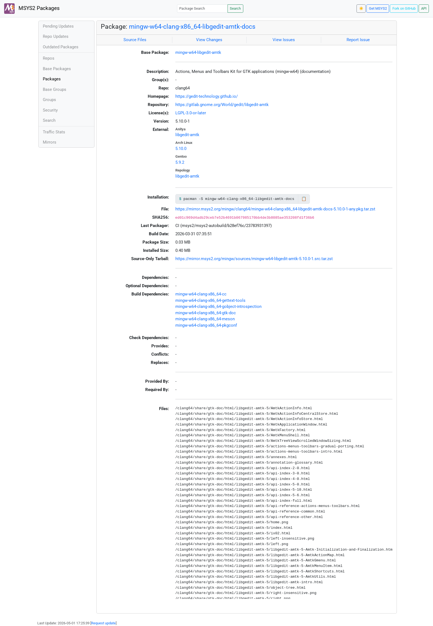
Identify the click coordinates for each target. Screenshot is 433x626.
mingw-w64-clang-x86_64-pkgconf (206, 325)
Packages (52, 78)
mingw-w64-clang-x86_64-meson (205, 318)
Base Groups (54, 89)
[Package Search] (202, 8)
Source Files (134, 39)
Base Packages (57, 68)
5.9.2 (179, 162)
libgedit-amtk (187, 134)
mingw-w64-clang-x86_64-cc (200, 294)
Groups (49, 99)
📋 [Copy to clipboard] (304, 198)
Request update (103, 623)
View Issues (284, 39)
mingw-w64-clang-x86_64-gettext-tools (210, 300)
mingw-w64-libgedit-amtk (198, 52)
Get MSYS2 (378, 8)
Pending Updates (58, 26)
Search (235, 8)
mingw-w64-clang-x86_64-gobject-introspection (218, 306)
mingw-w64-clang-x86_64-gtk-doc (205, 312)
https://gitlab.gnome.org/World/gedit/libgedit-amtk (222, 104)
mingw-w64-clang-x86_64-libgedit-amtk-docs (192, 26)
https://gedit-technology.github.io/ (206, 96)
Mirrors (49, 142)
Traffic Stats (54, 132)
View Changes (209, 39)
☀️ (361, 8)
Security (50, 110)
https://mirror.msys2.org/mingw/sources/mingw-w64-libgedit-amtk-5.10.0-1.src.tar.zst (254, 258)
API (424, 8)
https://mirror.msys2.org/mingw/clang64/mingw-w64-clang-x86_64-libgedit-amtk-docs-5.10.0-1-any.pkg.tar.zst (275, 209)
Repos (48, 58)
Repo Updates (55, 36)
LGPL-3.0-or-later (190, 112)
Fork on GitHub (404, 8)
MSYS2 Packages (32, 8)
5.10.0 (180, 148)
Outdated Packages (60, 46)
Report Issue (358, 39)
